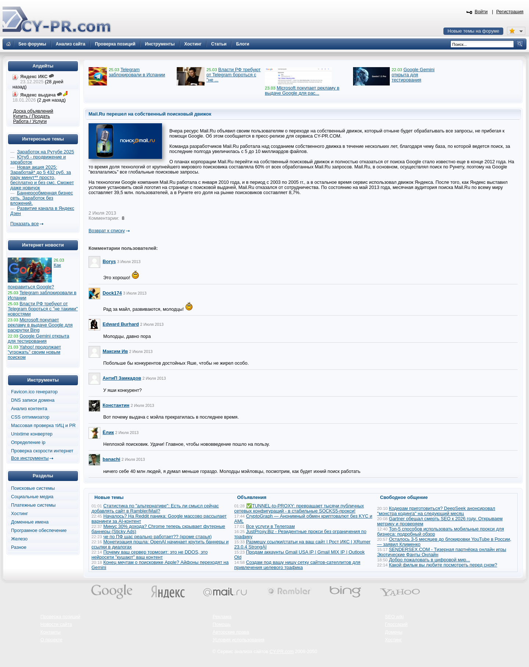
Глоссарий (396, 624)
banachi (111, 459)
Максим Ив (115, 351)
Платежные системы (33, 505)
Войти (481, 11)
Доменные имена (29, 522)
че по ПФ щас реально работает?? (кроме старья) (157, 536)
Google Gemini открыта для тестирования (413, 75)
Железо (19, 539)
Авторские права (231, 632)
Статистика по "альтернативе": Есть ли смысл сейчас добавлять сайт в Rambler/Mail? (155, 508)
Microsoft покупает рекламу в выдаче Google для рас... (302, 90)
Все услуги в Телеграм (270, 526)
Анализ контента (29, 408)
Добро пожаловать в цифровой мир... (429, 559)
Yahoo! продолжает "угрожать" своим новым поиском (34, 352)
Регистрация (509, 11)
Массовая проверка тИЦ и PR (43, 425)
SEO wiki (394, 616)
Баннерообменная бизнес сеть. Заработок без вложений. (41, 198)
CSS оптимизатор (30, 417)
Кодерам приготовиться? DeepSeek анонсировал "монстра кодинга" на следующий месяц (436, 511)
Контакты (50, 632)
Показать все (24, 223)
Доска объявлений (33, 111)
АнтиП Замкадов (121, 378)
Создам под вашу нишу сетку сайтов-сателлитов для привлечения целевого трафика (297, 565)
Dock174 (112, 293)
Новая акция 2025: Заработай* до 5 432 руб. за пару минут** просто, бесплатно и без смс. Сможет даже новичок (42, 177)
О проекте (51, 639)
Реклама (222, 616)
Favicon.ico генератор (34, 391)
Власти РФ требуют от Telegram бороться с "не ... (233, 75)
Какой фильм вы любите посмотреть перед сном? (443, 565)
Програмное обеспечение (38, 530)
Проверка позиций (60, 616)
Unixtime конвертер (32, 434)
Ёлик (108, 432)
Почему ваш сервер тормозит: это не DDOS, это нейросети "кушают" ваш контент (149, 555)
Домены (394, 632)
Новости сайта (56, 624)
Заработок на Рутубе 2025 (45, 151)
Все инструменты (29, 458)
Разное (18, 547)
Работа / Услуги (30, 121)
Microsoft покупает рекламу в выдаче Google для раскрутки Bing (40, 325)
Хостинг (19, 513)
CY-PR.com (282, 651)
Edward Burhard (120, 324)
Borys (109, 261)
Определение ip (28, 442)
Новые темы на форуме (473, 31)
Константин (115, 405)
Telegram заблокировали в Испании (137, 72)
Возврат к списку (107, 230)
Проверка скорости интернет (42, 450)
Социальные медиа (32, 496)
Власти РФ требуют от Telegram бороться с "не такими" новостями (43, 309)
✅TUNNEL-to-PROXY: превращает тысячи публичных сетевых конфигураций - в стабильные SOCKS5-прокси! (299, 508)
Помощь (222, 624)
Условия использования (238, 639)
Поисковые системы (33, 488)
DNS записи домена (32, 400)
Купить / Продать (31, 116)
